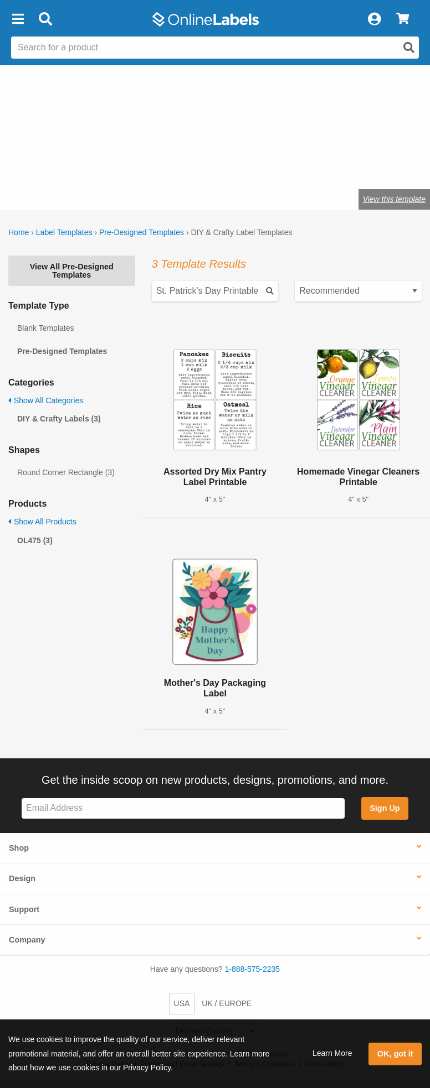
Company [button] (27, 939)
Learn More (332, 1053)
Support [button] (24, 909)
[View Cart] (402, 19)
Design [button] (22, 878)
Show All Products (42, 521)
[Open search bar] (45, 19)
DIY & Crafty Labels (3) (59, 418)
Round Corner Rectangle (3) (66, 472)
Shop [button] (19, 848)
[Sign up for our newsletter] (183, 808)
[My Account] (374, 19)
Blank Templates (45, 328)
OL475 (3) (35, 540)
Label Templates (64, 232)
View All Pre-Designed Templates (72, 270)
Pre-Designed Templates (141, 232)
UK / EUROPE (227, 1003)
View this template (394, 199)
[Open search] (409, 48)
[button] (17, 19)
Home (18, 232)
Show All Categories (45, 400)
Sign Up (385, 808)
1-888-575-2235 (252, 969)
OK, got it (395, 1053)
